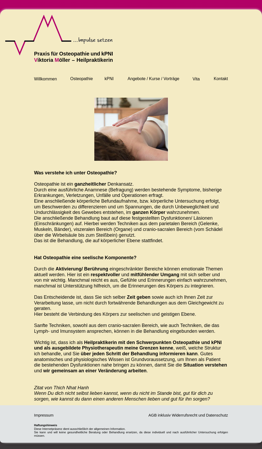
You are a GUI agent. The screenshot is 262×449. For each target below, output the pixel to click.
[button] (81, 80)
